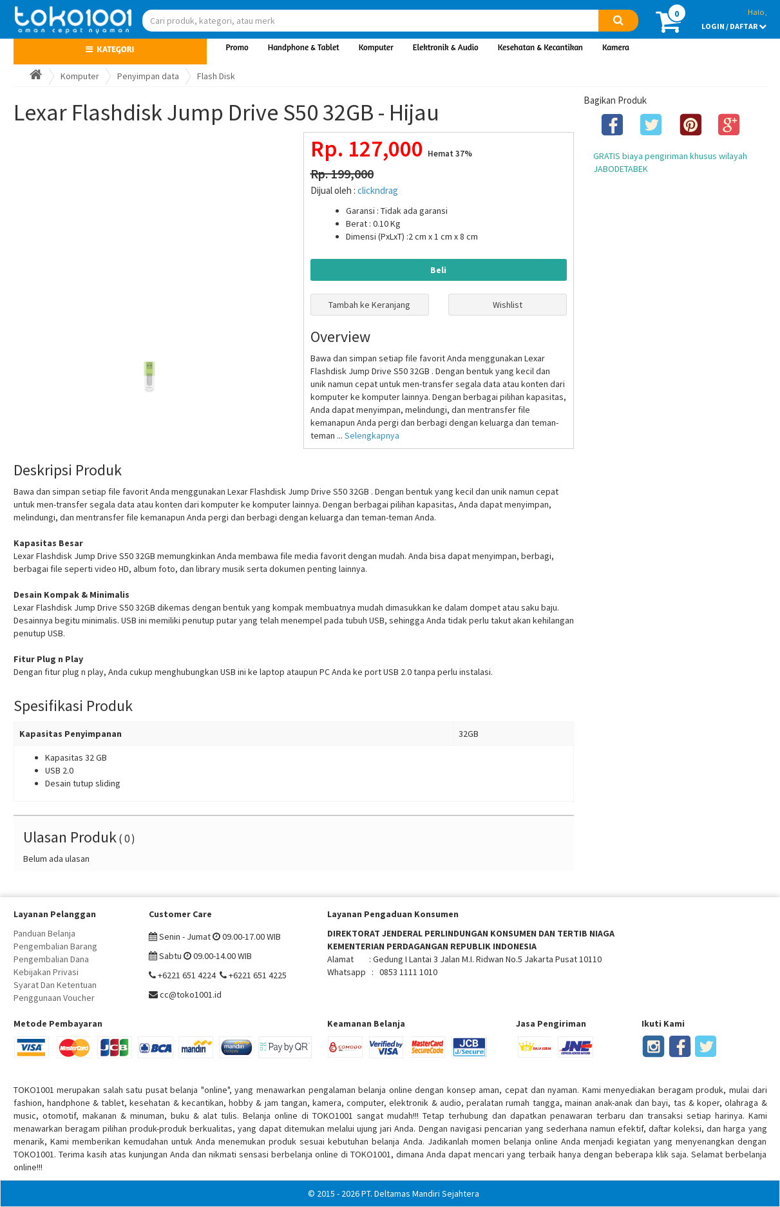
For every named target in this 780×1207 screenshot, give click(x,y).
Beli (438, 270)
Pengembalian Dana (51, 959)
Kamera (615, 47)
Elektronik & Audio (446, 47)
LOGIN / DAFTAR (733, 26)
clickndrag (377, 190)
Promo (237, 47)
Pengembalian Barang (55, 946)
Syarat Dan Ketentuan (55, 985)
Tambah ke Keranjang (369, 304)
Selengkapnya (372, 435)
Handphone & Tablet (303, 47)
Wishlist (507, 304)
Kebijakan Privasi (46, 972)
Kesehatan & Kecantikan (540, 47)
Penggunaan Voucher (54, 997)
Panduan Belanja (44, 933)
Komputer (376, 47)
